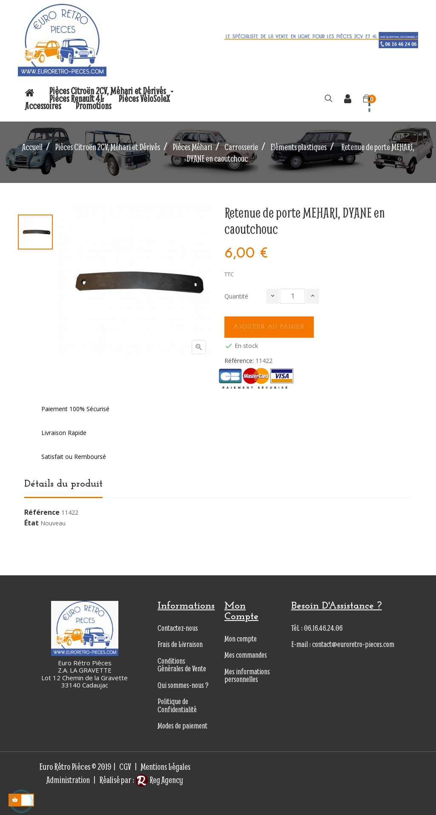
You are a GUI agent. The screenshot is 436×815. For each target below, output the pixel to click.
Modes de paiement (182, 726)
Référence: (239, 361)
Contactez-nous (178, 628)
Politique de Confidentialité (177, 705)
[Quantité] (292, 296)
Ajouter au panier (269, 327)
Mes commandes (245, 655)
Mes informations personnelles (247, 675)
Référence (42, 512)
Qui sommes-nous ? (183, 685)
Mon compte (240, 639)
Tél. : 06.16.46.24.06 (317, 628)
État (31, 523)
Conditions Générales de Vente (182, 665)
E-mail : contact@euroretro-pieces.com (342, 644)
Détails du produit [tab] (63, 484)
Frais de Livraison (180, 644)
